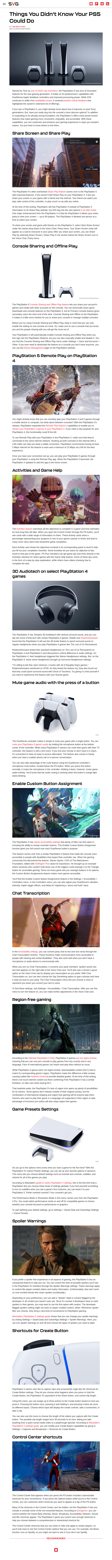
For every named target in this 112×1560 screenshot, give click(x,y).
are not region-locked (86, 1058)
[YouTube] (91, 5)
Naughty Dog (94, 1273)
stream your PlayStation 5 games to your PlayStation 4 (38, 429)
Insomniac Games (93, 945)
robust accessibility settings (47, 842)
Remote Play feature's (56, 425)
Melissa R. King (18, 27)
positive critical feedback (75, 100)
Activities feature (24, 529)
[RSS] (107, 5)
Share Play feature (57, 191)
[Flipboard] (96, 5)
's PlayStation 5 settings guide (31, 1316)
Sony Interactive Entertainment (91, 83)
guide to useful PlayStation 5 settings (53, 1183)
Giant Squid (95, 1489)
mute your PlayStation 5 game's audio (30, 744)
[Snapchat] (102, 5)
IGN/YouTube (94, 185)
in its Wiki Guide (88, 210)
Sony (96, 628)
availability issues (43, 100)
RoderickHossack (89, 638)
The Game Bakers (92, 835)
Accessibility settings (28, 951)
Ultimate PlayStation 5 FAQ (41, 1058)
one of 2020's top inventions (44, 91)
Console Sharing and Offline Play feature (49, 304)
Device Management (34, 348)
